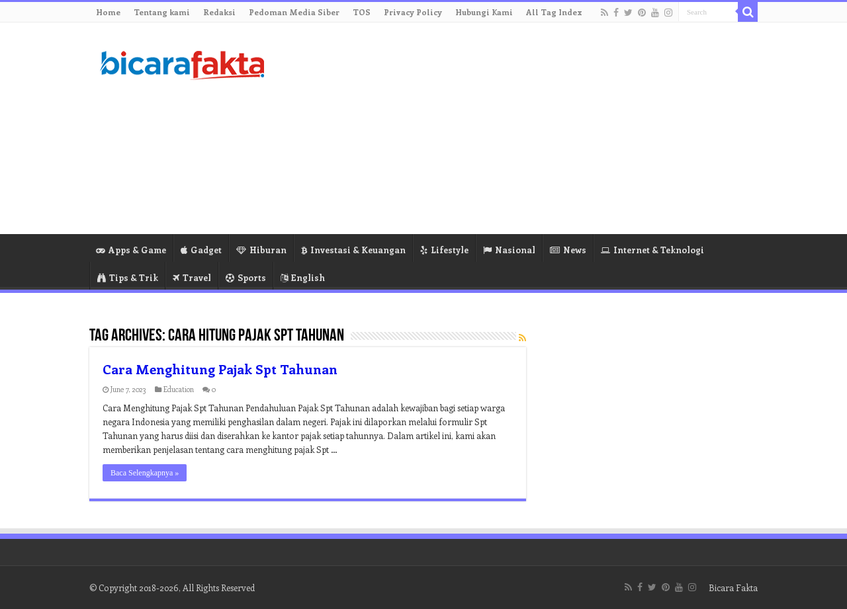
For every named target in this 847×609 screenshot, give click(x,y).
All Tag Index (554, 12)
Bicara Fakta (733, 587)
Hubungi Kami (484, 12)
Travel (192, 277)
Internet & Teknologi (652, 249)
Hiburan (261, 249)
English (303, 277)
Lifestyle (444, 249)
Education (178, 389)
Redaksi (219, 12)
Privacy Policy (413, 12)
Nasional (509, 249)
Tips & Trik (127, 277)
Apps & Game (131, 249)
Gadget (201, 249)
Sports (246, 277)
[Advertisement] (507, 128)
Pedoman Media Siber (294, 12)
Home (108, 12)
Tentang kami (162, 12)
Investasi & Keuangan (353, 249)
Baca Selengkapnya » (145, 472)
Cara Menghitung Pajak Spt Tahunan (220, 369)
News (568, 249)
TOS (362, 12)
